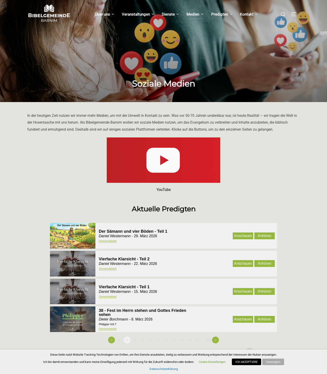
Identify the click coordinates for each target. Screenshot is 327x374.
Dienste (171, 14)
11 (197, 340)
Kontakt (249, 14)
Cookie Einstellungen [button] (212, 362)
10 (190, 340)
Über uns (105, 14)
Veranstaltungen (138, 14)
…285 (207, 340)
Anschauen (243, 236)
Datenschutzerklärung (163, 369)
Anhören (265, 236)
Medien (195, 14)
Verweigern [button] (273, 362)
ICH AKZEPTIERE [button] (246, 362)
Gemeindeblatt (107, 241)
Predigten (222, 14)
